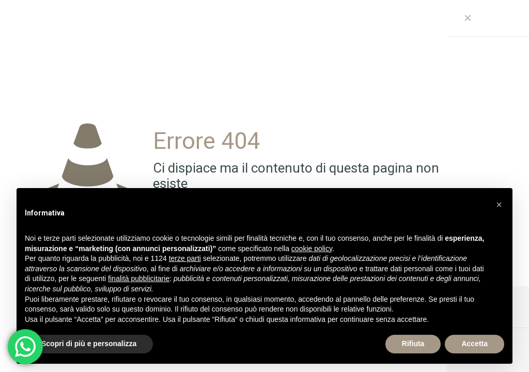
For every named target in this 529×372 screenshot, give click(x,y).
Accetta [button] (474, 343)
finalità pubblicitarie (138, 278)
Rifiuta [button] (413, 343)
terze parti (185, 258)
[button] (499, 204)
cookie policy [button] (311, 248)
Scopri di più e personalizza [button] (88, 343)
